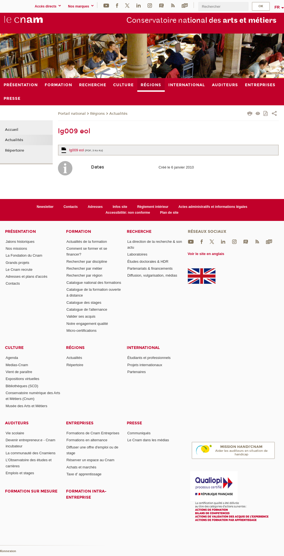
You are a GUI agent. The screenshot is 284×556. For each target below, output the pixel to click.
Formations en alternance (87, 440)
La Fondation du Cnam (24, 255)
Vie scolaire (15, 433)
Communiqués (139, 433)
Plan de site (169, 213)
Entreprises (79, 423)
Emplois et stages (20, 473)
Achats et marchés (82, 467)
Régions (97, 113)
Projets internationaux (144, 365)
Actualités (118, 113)
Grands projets (17, 263)
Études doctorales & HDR (147, 261)
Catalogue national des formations (94, 282)
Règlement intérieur (153, 207)
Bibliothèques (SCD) (22, 386)
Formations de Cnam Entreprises (93, 433)
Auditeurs (17, 423)
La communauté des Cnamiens (30, 453)
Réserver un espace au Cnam (91, 460)
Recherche (139, 231)
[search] (223, 6)
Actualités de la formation (87, 241)
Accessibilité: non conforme (127, 213)
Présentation (20, 231)
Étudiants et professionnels (149, 358)
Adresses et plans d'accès (26, 276)
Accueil (11, 129)
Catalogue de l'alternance (87, 309)
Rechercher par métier (84, 268)
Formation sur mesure (31, 491)
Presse (134, 423)
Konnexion (8, 551)
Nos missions (16, 248)
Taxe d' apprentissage (84, 474)
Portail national (72, 113)
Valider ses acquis (81, 316)
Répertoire (14, 150)
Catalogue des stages (84, 302)
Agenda (12, 358)
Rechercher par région (84, 275)
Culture (14, 347)
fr (277, 7)
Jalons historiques (20, 241)
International (143, 347)
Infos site (120, 207)
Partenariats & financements (150, 268)
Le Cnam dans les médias (148, 440)
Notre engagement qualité (87, 324)
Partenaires (136, 372)
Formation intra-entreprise (86, 494)
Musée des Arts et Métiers (26, 406)
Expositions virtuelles (22, 379)
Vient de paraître (19, 372)
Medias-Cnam (17, 365)
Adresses (95, 207)
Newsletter (45, 207)
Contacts (71, 207)
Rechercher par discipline (87, 261)
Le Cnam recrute (19, 269)
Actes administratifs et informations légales (212, 207)
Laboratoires (137, 254)
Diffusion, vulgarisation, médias (152, 275)
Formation (78, 231)
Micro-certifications (82, 330)
